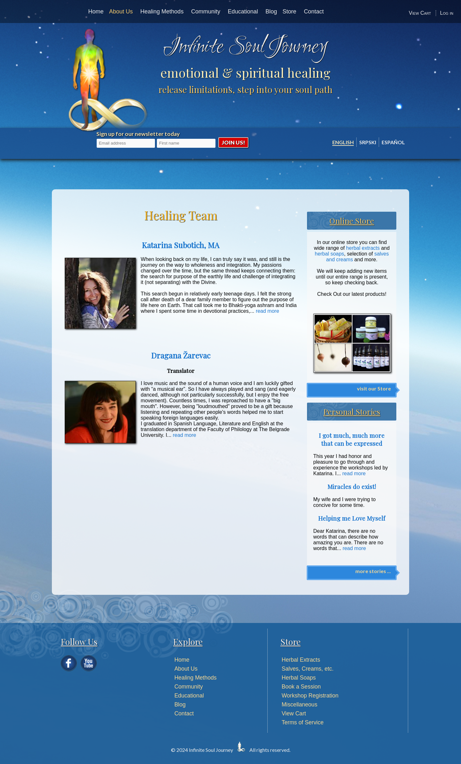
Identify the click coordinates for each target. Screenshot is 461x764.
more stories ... (373, 571)
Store (289, 11)
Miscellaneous (299, 704)
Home (95, 11)
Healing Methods (161, 11)
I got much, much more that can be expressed (351, 439)
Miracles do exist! (352, 487)
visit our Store (374, 388)
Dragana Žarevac (180, 355)
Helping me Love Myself (351, 518)
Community (205, 11)
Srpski (367, 142)
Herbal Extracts (301, 660)
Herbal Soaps (299, 677)
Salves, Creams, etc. (308, 669)
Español (393, 142)
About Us (121, 11)
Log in (446, 13)
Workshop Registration (310, 695)
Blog (271, 11)
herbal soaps (329, 253)
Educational (243, 11)
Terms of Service (303, 722)
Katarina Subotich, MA (180, 245)
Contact (314, 11)
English (343, 142)
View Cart (420, 13)
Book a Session (301, 686)
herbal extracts (363, 248)
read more (267, 311)
